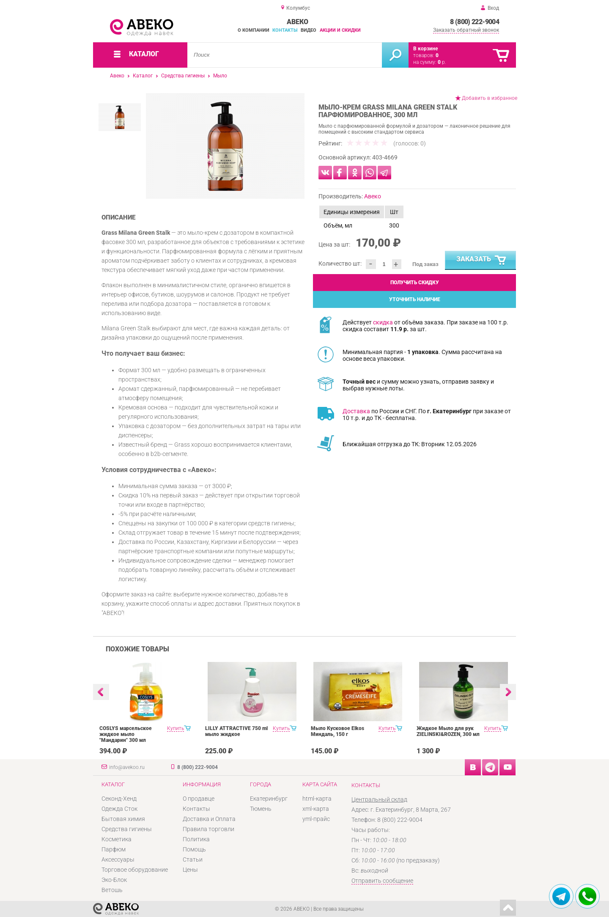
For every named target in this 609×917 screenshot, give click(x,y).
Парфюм (114, 849)
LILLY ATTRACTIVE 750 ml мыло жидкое (236, 731)
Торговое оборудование (135, 869)
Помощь (194, 849)
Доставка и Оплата (209, 818)
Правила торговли (208, 829)
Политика (196, 839)
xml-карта (315, 808)
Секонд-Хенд (119, 798)
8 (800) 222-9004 (474, 22)
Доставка (356, 411)
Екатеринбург (269, 798)
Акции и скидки (340, 30)
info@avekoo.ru (127, 767)
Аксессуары (118, 859)
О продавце (198, 798)
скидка (383, 322)
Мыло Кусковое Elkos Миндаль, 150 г (337, 731)
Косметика (117, 839)
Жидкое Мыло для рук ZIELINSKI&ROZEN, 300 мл (448, 731)
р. (442, 62)
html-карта (317, 798)
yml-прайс (316, 818)
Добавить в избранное (489, 98)
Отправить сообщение (382, 880)
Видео (308, 30)
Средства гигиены (183, 76)
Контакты (285, 30)
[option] (225, 146)
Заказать (481, 260)
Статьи (193, 859)
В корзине (425, 49)
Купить (175, 728)
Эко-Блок (114, 879)
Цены (190, 869)
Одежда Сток (119, 808)
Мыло (220, 76)
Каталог (143, 76)
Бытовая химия (123, 818)
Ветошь (112, 890)
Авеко (117, 76)
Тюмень (261, 808)
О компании (253, 30)
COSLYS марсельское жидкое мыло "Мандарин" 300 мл (125, 734)
